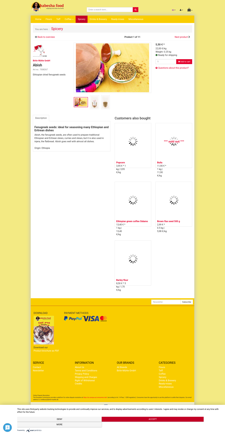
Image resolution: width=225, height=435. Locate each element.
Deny (48, 425)
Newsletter (38, 370)
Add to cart (184, 61)
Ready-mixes (117, 19)
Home (38, 19)
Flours (49, 19)
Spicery (81, 19)
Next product (181, 37)
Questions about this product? (172, 68)
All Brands (122, 367)
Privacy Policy (82, 374)
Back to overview (46, 37)
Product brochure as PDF (46, 350)
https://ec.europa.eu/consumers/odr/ (95, 397)
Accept (120, 425)
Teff (58, 19)
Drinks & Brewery (98, 19)
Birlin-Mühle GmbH (126, 370)
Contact (37, 367)
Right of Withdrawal (85, 380)
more (191, 425)
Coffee (69, 19)
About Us (79, 367)
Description (41, 118)
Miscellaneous (135, 19)
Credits (78, 383)
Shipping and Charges (86, 377)
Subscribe (186, 302)
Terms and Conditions (86, 370)
